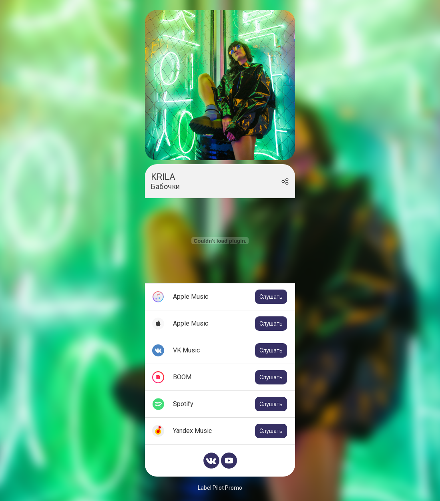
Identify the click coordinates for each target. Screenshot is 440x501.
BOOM (230, 377)
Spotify (230, 404)
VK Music (230, 350)
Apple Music (230, 297)
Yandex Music (230, 431)
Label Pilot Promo (220, 488)
